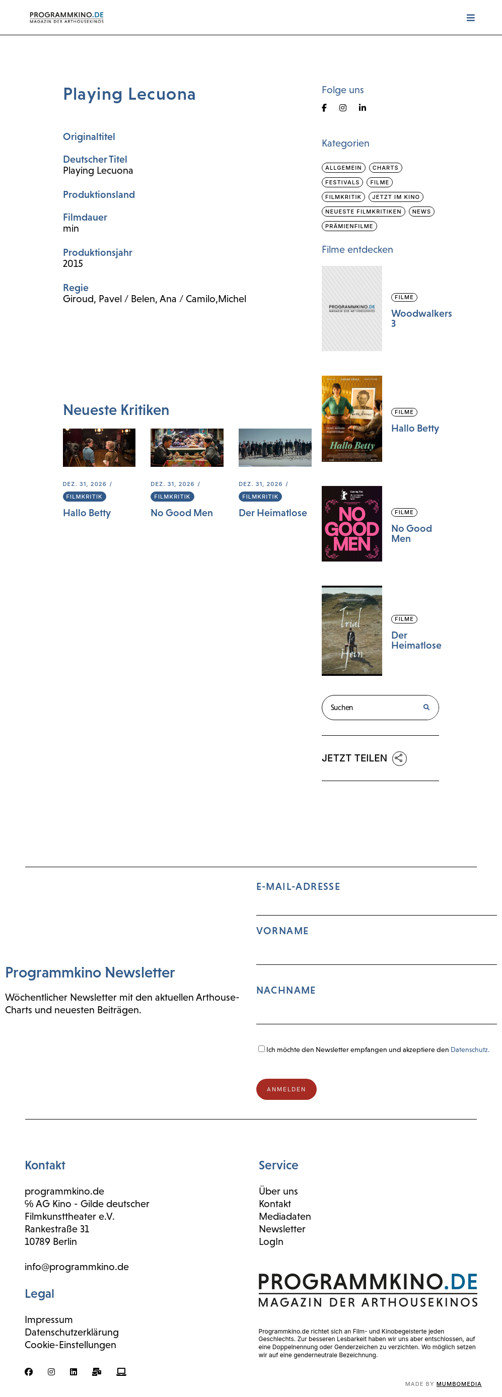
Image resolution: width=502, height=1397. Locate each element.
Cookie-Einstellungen (70, 1344)
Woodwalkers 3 (421, 318)
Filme (379, 182)
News (421, 211)
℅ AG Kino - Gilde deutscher (87, 1203)
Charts (386, 167)
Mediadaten (285, 1216)
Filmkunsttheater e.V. (70, 1216)
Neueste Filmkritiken (363, 211)
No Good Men (182, 512)
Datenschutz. (470, 1049)
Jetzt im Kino (396, 196)
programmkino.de (64, 1191)
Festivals (342, 182)
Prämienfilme (349, 226)
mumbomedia (459, 1383)
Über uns (278, 1191)
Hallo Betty (87, 512)
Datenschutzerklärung (72, 1332)
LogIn (271, 1241)
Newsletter (282, 1228)
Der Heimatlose (273, 512)
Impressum (49, 1319)
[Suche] (426, 707)
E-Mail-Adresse (376, 957)
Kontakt (275, 1203)
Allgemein (343, 167)
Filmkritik (84, 496)
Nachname (286, 990)
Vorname (282, 930)
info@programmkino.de (77, 1266)
